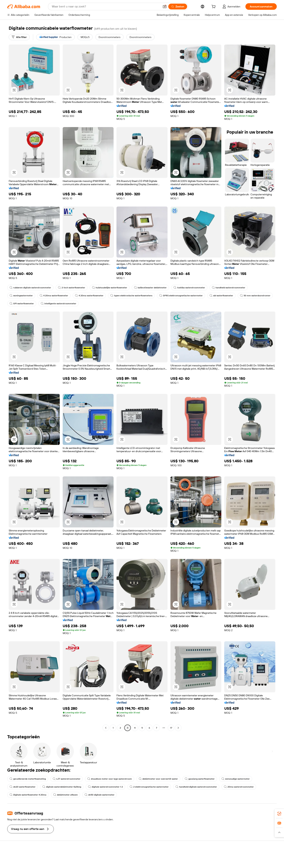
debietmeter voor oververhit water (158, 778)
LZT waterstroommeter (66, 778)
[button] (164, 6)
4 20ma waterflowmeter (54, 295)
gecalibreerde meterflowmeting (28, 778)
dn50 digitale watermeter (99, 794)
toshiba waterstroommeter (189, 287)
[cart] (214, 7)
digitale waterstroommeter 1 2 (105, 786)
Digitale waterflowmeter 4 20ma (28, 794)
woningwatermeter (21, 295)
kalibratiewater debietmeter (150, 287)
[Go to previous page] (106, 728)
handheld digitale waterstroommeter (196, 786)
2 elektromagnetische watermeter (149, 786)
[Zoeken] (177, 6)
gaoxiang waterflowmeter (200, 778)
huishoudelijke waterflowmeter (109, 287)
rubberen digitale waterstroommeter (30, 287)
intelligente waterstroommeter (58, 303)
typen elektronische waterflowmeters (131, 295)
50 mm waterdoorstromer (255, 295)
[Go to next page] (178, 728)
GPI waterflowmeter (22, 303)
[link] (279, 813)
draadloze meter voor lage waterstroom (109, 778)
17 (171, 728)
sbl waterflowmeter (221, 295)
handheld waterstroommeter (228, 287)
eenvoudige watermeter (236, 778)
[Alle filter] (19, 37)
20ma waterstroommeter (239, 786)
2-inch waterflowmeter (71, 287)
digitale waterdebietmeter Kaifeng (61, 786)
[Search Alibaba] (106, 7)
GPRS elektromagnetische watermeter (181, 295)
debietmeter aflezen (65, 794)
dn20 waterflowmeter (23, 786)
